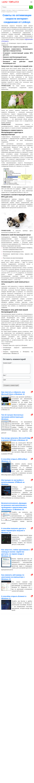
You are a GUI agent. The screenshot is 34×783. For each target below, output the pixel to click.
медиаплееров (26, 34)
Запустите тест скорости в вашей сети (15, 47)
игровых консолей (14, 34)
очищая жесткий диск (8, 291)
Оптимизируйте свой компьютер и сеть (16, 59)
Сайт (4, 379)
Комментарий (7, 363)
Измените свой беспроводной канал (14, 57)
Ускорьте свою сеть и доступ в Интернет (15, 345)
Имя (4, 375)
